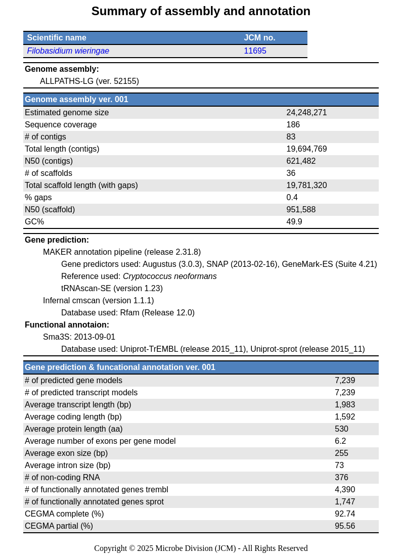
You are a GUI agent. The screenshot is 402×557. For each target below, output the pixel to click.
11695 (255, 51)
